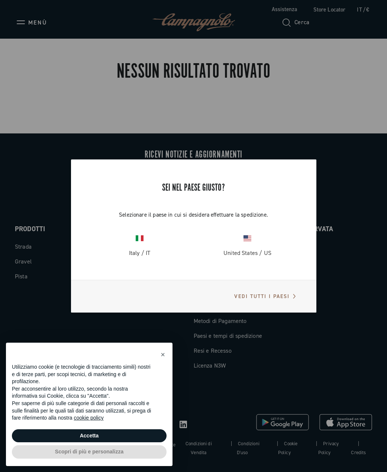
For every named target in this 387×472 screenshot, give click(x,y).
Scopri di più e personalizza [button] (89, 452)
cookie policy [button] (89, 418)
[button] (163, 355)
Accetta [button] (89, 436)
